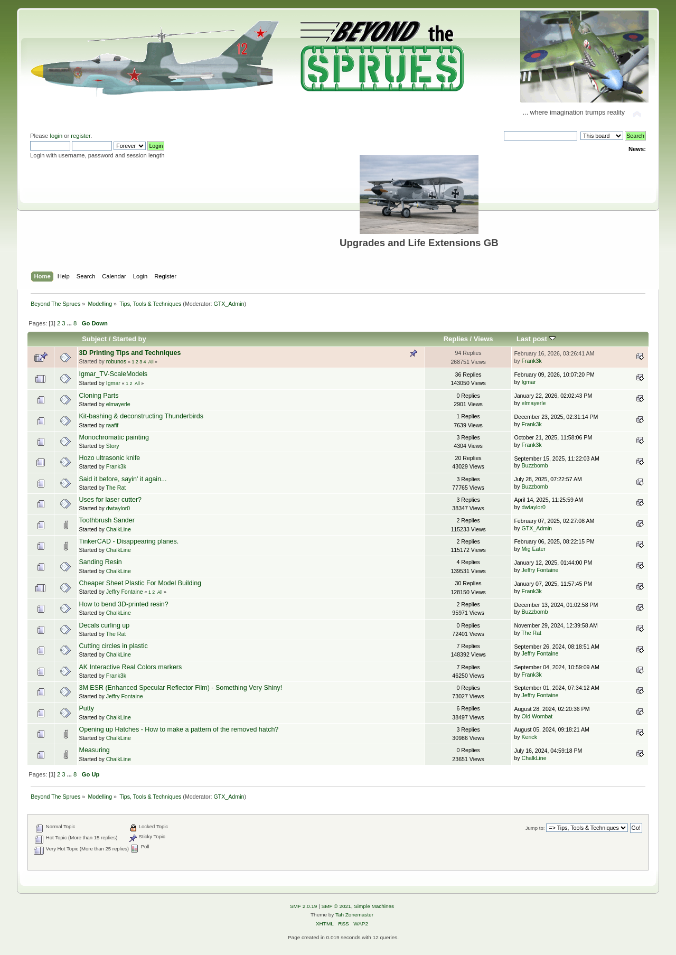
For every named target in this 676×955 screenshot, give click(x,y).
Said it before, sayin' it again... (123, 479)
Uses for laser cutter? (110, 499)
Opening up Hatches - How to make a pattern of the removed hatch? (179, 729)
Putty (86, 708)
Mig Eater (534, 549)
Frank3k (532, 361)
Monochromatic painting (114, 437)
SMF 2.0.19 (303, 906)
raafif (112, 425)
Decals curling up (104, 625)
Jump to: (535, 828)
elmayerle (118, 404)
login (56, 136)
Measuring (94, 750)
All (151, 361)
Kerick (529, 737)
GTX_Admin (228, 304)
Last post (536, 339)
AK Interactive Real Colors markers (130, 667)
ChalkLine (118, 529)
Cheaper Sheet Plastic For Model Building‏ (140, 583)
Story (112, 446)
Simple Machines (374, 906)
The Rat (116, 487)
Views (483, 339)
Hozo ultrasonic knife (109, 458)
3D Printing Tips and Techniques (130, 353)
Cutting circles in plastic (113, 646)
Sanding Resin (100, 562)
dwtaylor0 (118, 508)
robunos (116, 361)
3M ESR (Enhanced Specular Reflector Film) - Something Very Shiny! (181, 687)
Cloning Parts (99, 395)
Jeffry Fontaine (540, 570)
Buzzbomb (535, 465)
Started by (129, 339)
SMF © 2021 (336, 906)
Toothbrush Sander (107, 520)
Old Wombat (537, 716)
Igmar (113, 383)
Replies (456, 339)
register (80, 136)
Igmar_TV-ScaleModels (113, 374)
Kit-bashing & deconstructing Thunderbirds (141, 416)
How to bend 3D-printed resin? (123, 604)
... (70, 323)
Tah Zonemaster (354, 914)
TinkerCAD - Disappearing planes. (129, 541)
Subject (94, 339)
